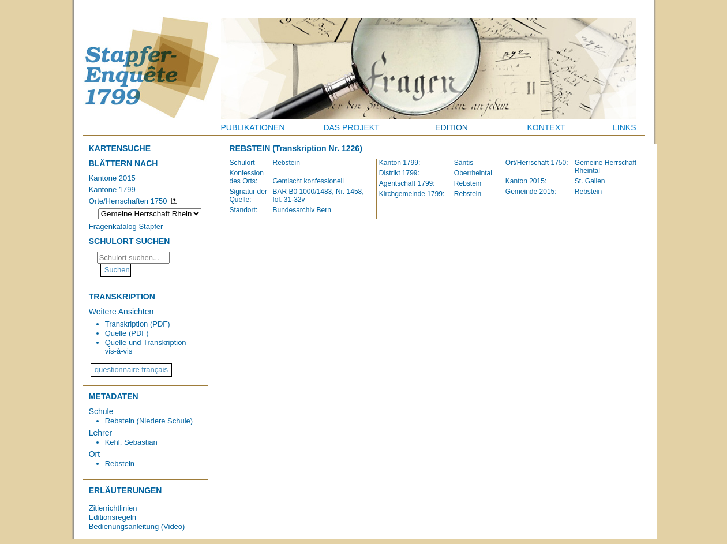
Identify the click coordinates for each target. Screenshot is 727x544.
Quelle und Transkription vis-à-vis (145, 346)
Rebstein (119, 463)
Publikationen (253, 127)
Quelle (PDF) (127, 333)
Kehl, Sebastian (131, 442)
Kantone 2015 (112, 178)
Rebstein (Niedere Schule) (149, 421)
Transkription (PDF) (137, 324)
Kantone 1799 (112, 189)
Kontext (546, 127)
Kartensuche (120, 148)
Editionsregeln (112, 517)
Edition (451, 127)
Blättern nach (123, 163)
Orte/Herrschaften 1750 (128, 201)
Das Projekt (351, 127)
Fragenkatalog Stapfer (126, 226)
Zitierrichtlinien (113, 508)
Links (624, 127)
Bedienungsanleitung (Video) (137, 526)
